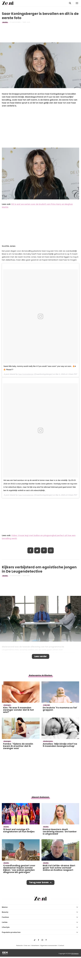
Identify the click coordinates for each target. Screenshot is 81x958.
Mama (5, 907)
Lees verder (40, 656)
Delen (30, 550)
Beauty (5, 912)
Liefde (4, 922)
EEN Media (75, 954)
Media (5, 22)
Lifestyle (6, 927)
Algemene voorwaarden (48, 945)
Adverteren (35, 945)
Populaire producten (11, 932)
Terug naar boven (39, 882)
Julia (28, 22)
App (51, 550)
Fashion (5, 917)
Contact (61, 945)
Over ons (27, 945)
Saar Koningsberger (26, 374)
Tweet (37, 550)
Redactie (19, 945)
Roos (28, 575)
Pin (44, 550)
